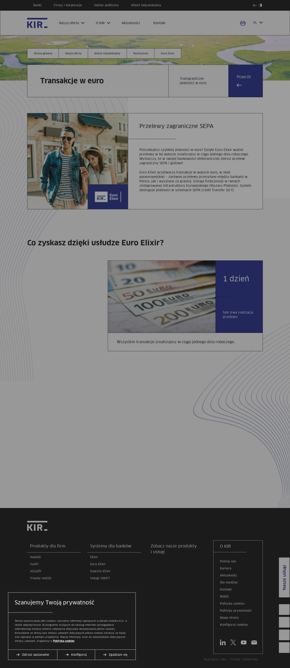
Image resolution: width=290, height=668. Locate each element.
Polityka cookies (64, 641)
